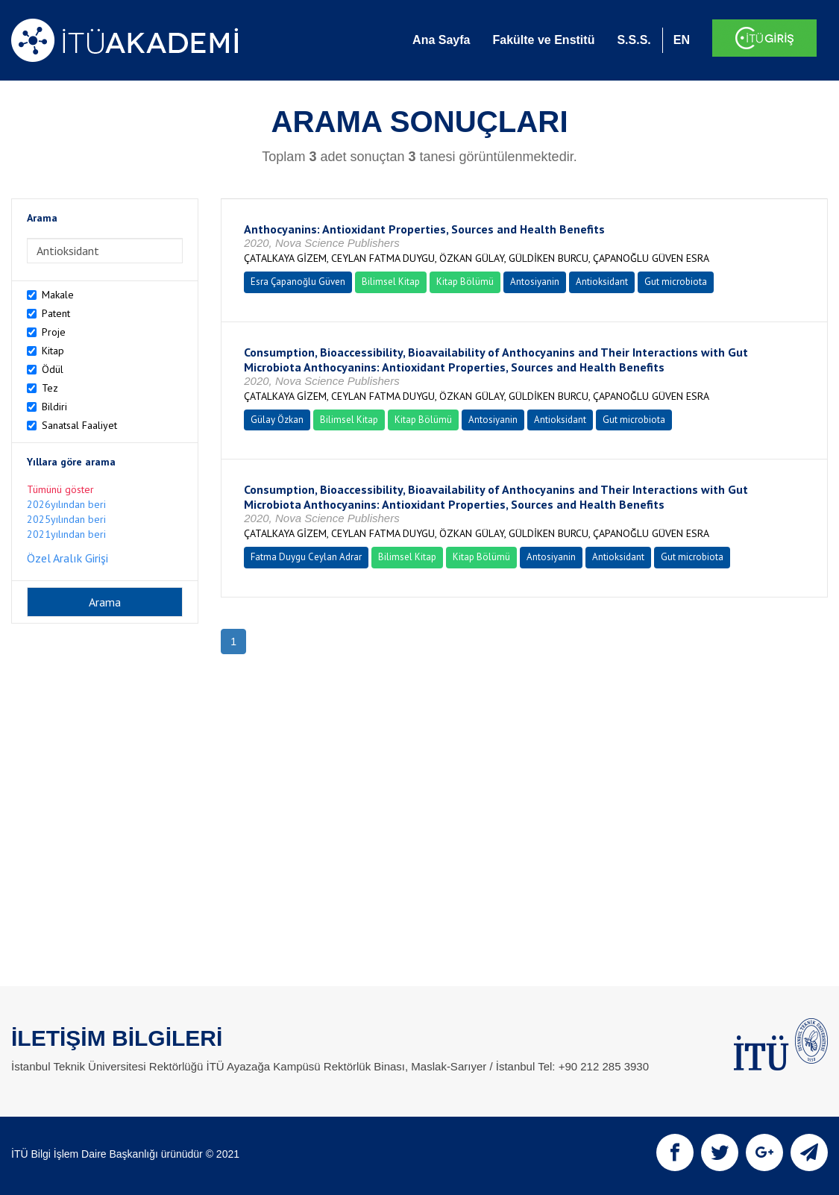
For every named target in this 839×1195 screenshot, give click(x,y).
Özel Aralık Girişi (67, 558)
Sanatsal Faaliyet (79, 425)
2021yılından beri (66, 534)
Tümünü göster (60, 489)
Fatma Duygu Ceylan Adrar (306, 557)
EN (681, 40)
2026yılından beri (66, 504)
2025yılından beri (66, 519)
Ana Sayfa (441, 40)
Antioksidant (602, 281)
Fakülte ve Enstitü (543, 40)
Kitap (53, 350)
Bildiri (54, 406)
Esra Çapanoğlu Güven (298, 281)
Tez (50, 388)
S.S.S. (633, 40)
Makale (58, 294)
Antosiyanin (534, 281)
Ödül (52, 369)
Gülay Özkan (277, 419)
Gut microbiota (675, 281)
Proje (54, 332)
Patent (56, 313)
